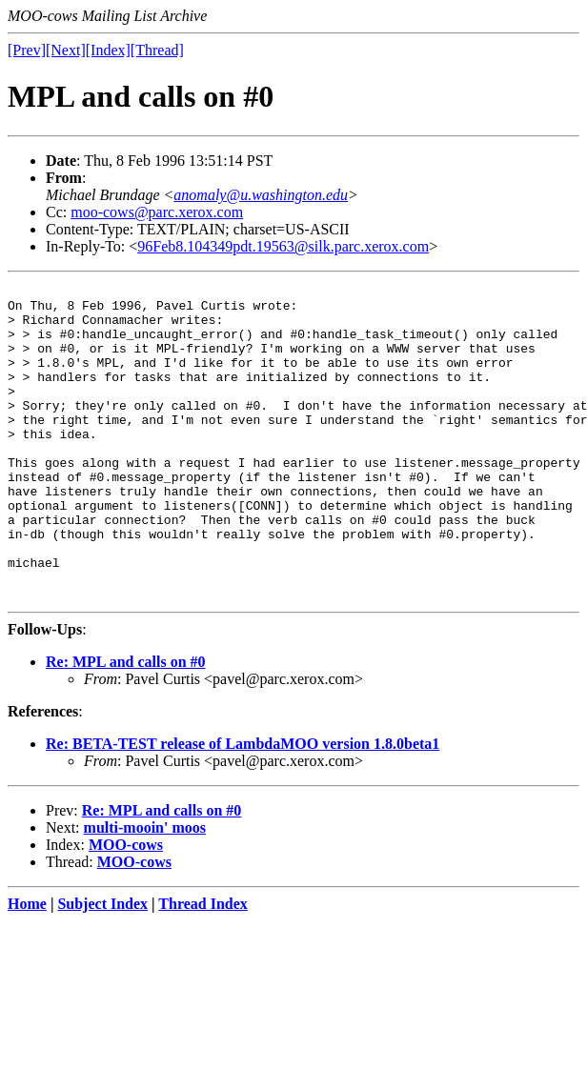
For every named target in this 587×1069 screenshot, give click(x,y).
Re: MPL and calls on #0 (126, 724)
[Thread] (157, 50)
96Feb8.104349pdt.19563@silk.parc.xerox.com (283, 246)
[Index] (108, 50)
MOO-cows (126, 907)
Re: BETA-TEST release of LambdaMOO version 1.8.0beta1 (242, 806)
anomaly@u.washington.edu (260, 195)
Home (27, 966)
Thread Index (203, 966)
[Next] (66, 50)
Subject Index (102, 966)
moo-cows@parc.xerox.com (157, 212)
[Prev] (27, 50)
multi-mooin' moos (145, 890)
